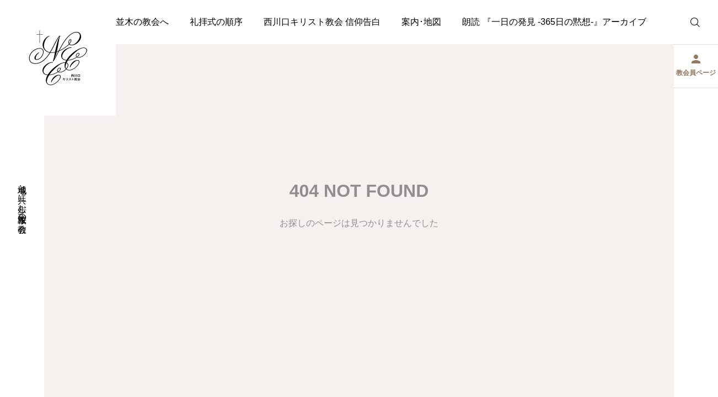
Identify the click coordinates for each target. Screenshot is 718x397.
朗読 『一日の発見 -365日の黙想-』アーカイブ (554, 21)
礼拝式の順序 (216, 21)
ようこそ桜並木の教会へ (120, 21)
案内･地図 (421, 21)
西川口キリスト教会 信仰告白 (322, 21)
